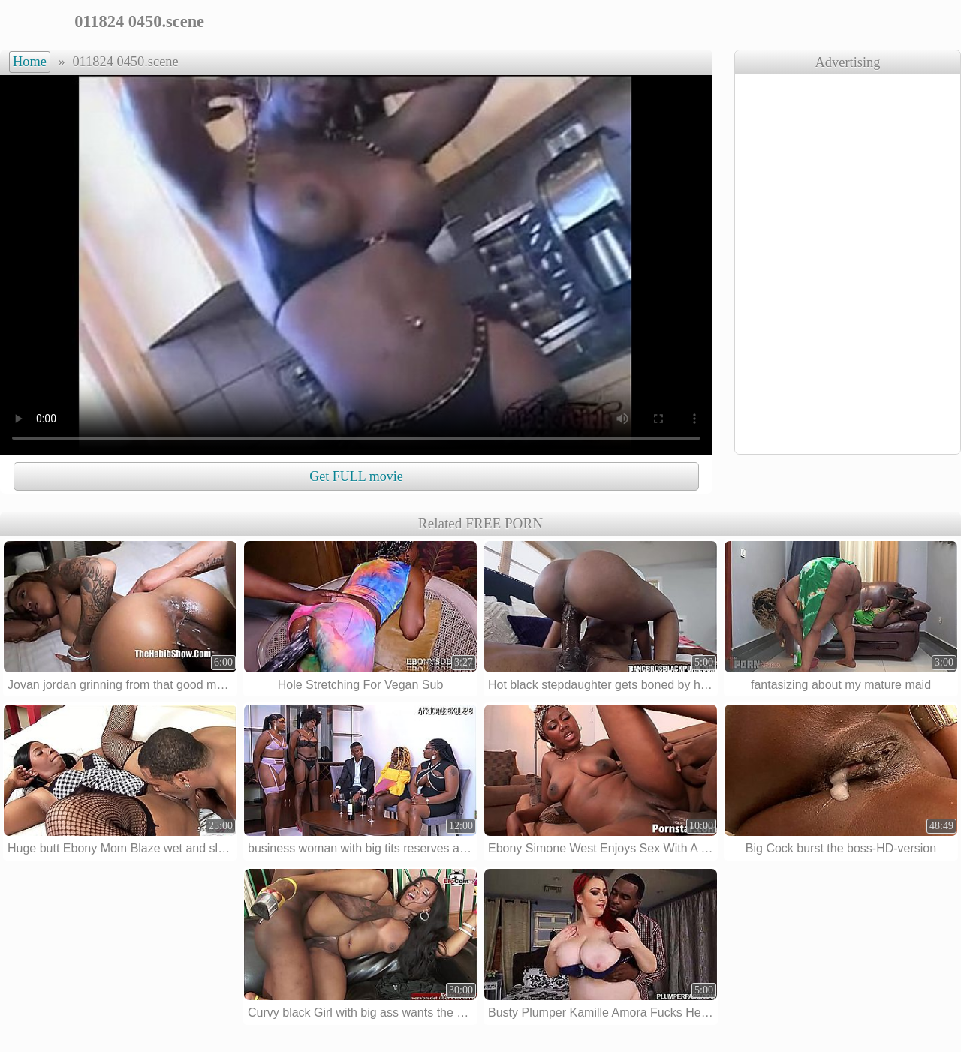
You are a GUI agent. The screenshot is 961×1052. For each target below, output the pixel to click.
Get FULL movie (355, 476)
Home (30, 61)
